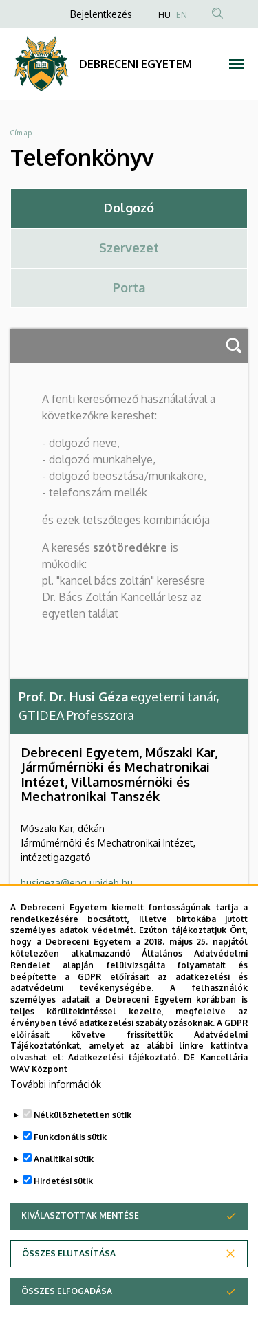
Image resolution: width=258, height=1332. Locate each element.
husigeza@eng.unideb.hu (77, 882)
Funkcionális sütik (70, 1182)
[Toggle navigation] (237, 64)
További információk (55, 1129)
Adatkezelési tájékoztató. (123, 1103)
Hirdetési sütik (63, 1226)
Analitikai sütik (64, 1204)
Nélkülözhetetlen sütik (82, 1160)
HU (164, 15)
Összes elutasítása (69, 1298)
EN (181, 15)
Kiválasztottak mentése (80, 1261)
